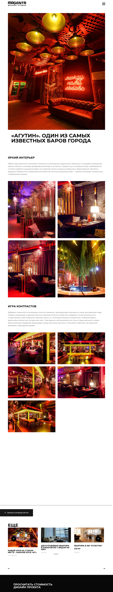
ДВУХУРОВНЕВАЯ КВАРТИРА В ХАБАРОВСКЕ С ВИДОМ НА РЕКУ (55, 548)
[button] (13, 539)
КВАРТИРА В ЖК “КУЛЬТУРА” (88, 546)
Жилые (43, 552)
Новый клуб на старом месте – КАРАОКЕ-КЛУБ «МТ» (22, 551)
